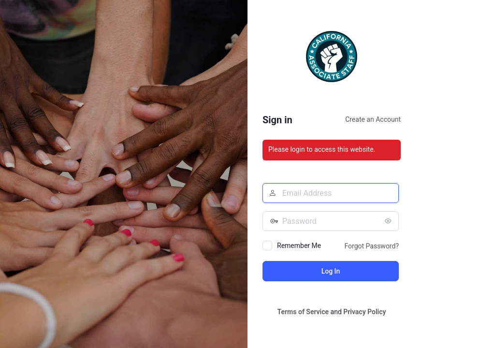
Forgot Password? (371, 246)
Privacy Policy (364, 312)
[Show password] (389, 221)
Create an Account (373, 119)
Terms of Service (303, 312)
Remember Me (299, 245)
